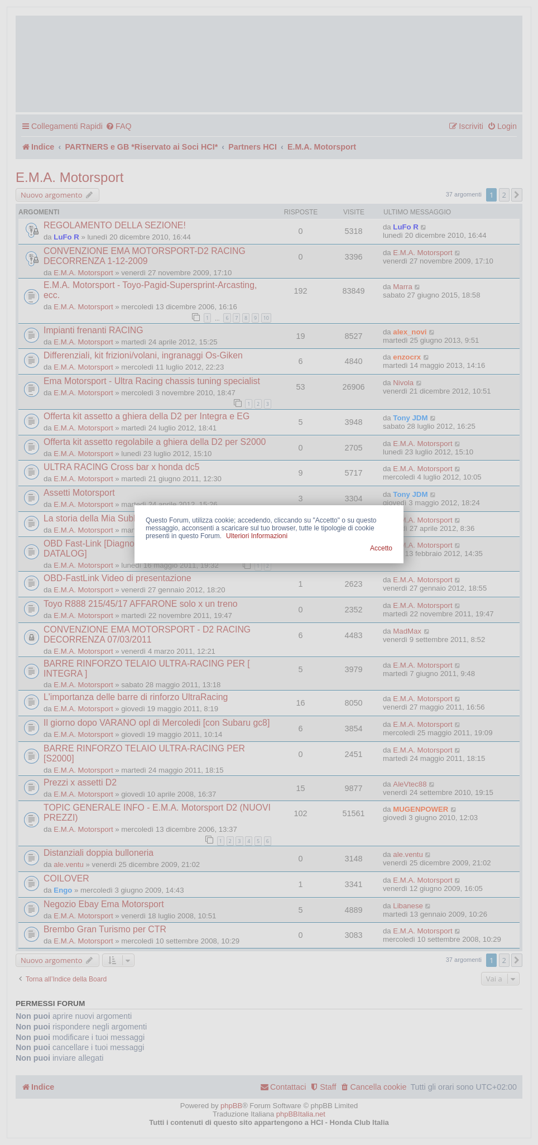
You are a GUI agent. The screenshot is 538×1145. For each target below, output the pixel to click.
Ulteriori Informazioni (256, 536)
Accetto (381, 548)
